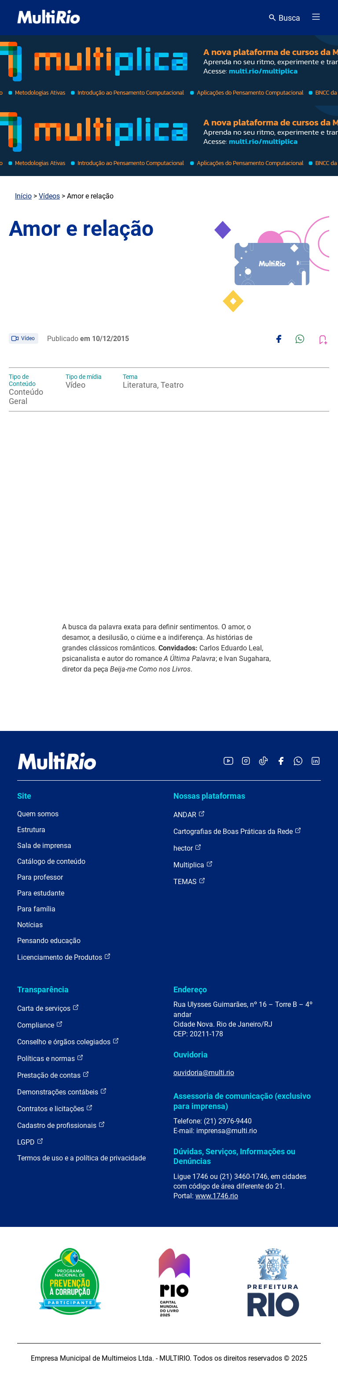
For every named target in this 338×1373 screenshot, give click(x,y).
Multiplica (193, 864)
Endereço (190, 989)
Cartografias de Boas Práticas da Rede (237, 831)
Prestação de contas (53, 1074)
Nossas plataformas (209, 795)
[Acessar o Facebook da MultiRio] (281, 761)
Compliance (40, 1024)
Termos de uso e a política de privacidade (81, 1158)
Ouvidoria (190, 1054)
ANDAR (189, 814)
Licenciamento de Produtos (64, 957)
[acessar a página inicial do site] (49, 18)
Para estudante (40, 893)
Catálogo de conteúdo (51, 861)
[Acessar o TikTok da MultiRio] (263, 761)
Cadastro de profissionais (61, 1125)
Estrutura (31, 830)
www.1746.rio (216, 1196)
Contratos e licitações (55, 1108)
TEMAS (189, 881)
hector (187, 847)
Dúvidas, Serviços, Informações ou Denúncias (234, 1156)
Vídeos (49, 196)
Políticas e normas (50, 1058)
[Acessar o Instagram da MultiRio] (245, 761)
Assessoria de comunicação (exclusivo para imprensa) (242, 1100)
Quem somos (38, 814)
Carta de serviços (48, 1008)
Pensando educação (49, 940)
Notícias (30, 925)
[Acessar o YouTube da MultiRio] (228, 761)
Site (24, 795)
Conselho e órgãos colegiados (68, 1041)
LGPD (30, 1141)
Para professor (40, 877)
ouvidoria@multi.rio (203, 1072)
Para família (36, 909)
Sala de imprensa (44, 845)
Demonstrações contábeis (62, 1091)
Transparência (43, 989)
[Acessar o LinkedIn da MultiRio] (315, 761)
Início (23, 196)
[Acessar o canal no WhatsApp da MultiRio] (298, 761)
